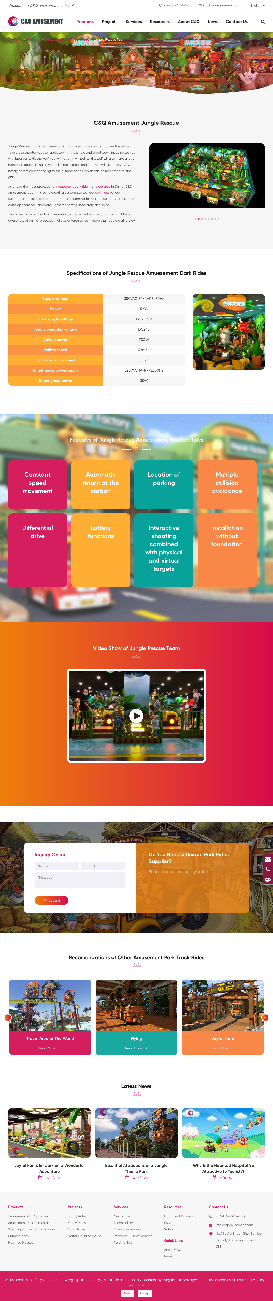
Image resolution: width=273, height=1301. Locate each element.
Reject (127, 1293)
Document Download (180, 1233)
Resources (160, 21)
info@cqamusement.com (221, 5)
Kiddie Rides (77, 1240)
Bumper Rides (18, 1253)
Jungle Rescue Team (109, 39)
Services (134, 21)
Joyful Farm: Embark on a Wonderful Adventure (49, 1185)
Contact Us (237, 21)
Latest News (136, 1101)
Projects (109, 21)
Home (17, 39)
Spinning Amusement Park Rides (32, 1246)
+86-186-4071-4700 (178, 5)
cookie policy (254, 1280)
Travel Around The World (50, 1050)
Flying (136, 1050)
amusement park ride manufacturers (83, 189)
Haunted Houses (20, 1259)
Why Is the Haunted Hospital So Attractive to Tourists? (223, 1185)
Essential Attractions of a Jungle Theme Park (136, 1185)
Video (168, 1246)
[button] (195, 221)
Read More (50, 1060)
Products (85, 21)
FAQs (168, 1240)
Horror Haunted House (84, 1253)
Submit (51, 910)
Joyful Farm (223, 1050)
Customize (122, 1233)
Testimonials (123, 1259)
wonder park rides (96, 195)
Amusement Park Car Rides (28, 1233)
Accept (145, 1293)
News (213, 21)
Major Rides (76, 1246)
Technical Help (124, 1240)
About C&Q (189, 21)
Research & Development (133, 1253)
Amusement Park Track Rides (67, 39)
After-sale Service (127, 1246)
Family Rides (77, 1233)
